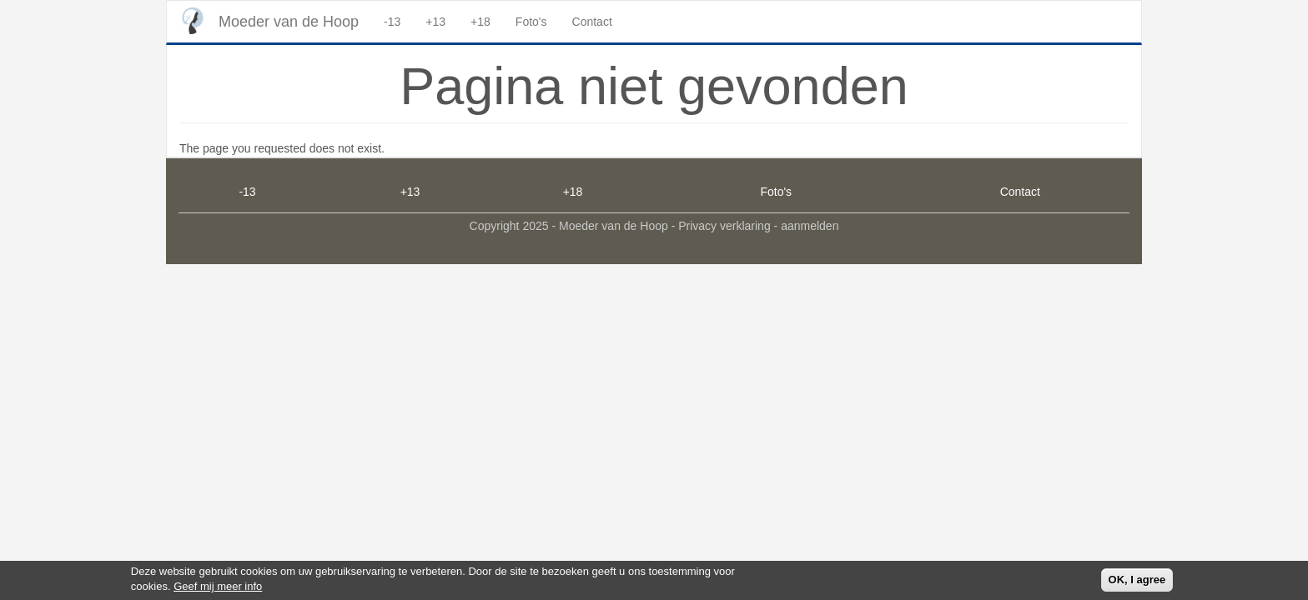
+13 (435, 21)
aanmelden (809, 225)
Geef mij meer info (218, 589)
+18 (480, 21)
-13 (392, 21)
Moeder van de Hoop (289, 21)
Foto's (531, 21)
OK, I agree (1137, 582)
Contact (592, 21)
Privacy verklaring (724, 225)
